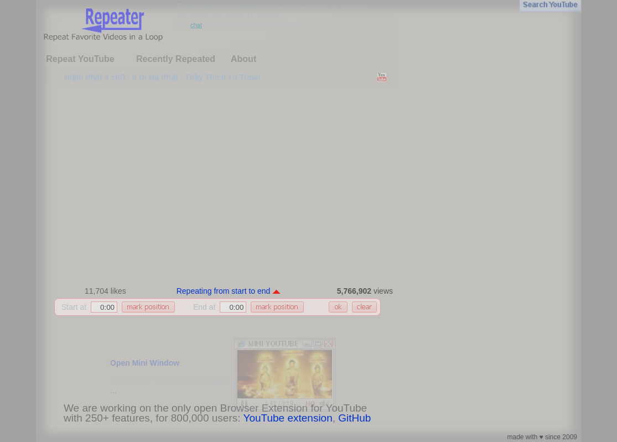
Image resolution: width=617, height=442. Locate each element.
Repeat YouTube (80, 59)
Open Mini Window (144, 362)
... (113, 390)
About (243, 59)
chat (196, 25)
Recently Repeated (175, 59)
